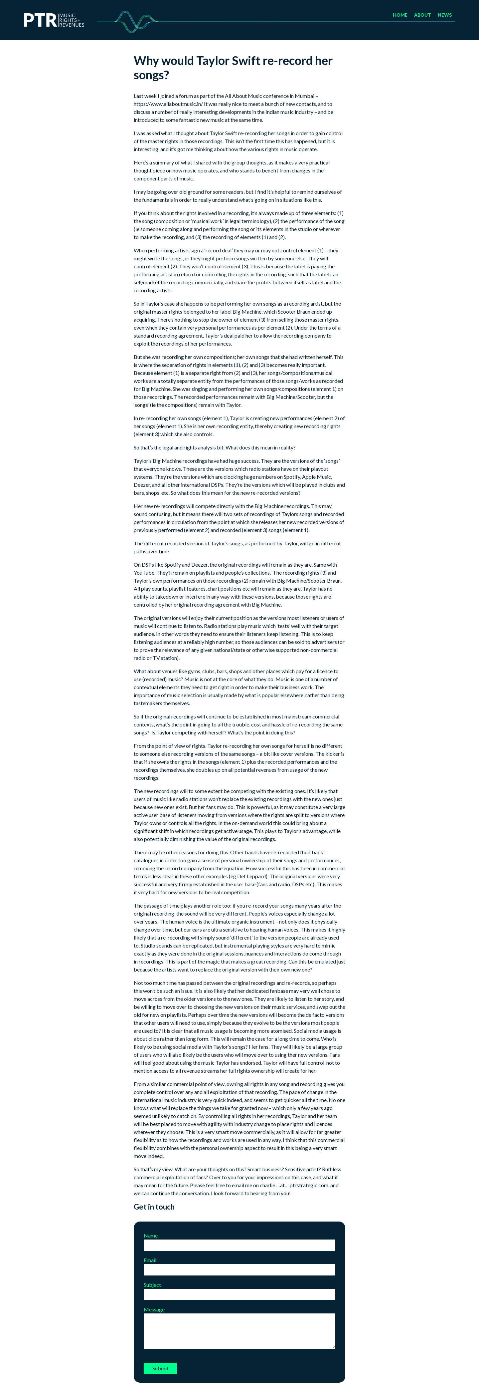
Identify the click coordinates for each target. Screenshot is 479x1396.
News (445, 15)
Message (239, 1328)
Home (400, 15)
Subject (239, 1289)
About (422, 15)
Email (239, 1265)
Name (239, 1240)
